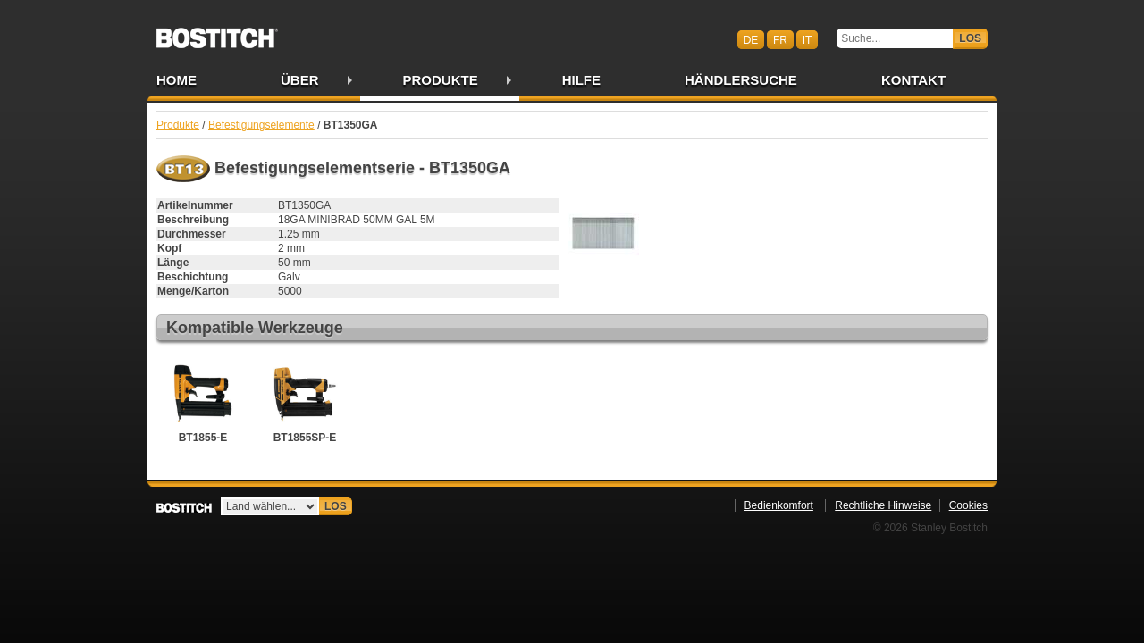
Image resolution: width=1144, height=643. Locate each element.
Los (970, 38)
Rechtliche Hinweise (883, 505)
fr (780, 39)
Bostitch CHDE (217, 32)
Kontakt (913, 80)
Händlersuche (741, 80)
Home (176, 80)
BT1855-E (203, 401)
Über (300, 80)
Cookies (968, 505)
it (807, 39)
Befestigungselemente (261, 125)
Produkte (440, 80)
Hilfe (581, 80)
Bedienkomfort (778, 505)
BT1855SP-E (305, 401)
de (751, 39)
